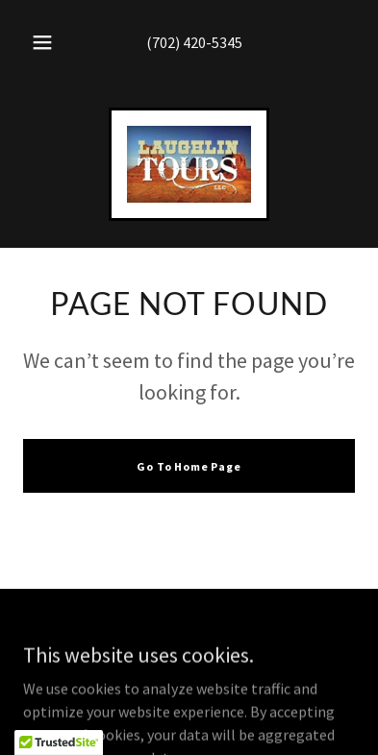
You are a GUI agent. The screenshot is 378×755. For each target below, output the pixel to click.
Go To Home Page (189, 466)
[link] (189, 164)
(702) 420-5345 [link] (194, 42)
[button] (42, 42)
